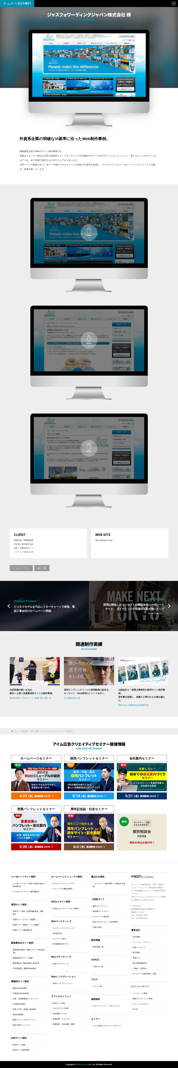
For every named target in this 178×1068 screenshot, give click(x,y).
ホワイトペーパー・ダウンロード (106, 1006)
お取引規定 (97, 927)
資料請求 (95, 999)
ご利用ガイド (97, 899)
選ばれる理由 (97, 877)
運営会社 (135, 930)
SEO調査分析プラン (61, 944)
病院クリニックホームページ (24, 1020)
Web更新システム (60, 1014)
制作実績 (95, 940)
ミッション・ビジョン (142, 942)
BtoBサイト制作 (19, 1045)
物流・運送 (42, 568)
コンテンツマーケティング (63, 928)
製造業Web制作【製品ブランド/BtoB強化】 (28, 951)
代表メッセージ (139, 947)
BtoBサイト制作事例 (21, 1050)
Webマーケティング (61, 921)
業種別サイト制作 (20, 981)
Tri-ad (135, 1009)
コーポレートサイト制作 (23, 877)
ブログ (94, 979)
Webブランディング (61, 957)
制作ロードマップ (100, 906)
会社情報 (136, 937)
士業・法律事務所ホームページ (25, 999)
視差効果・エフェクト (62, 1019)
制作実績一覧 (98, 947)
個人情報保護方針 (140, 963)
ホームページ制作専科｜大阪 (144, 974)
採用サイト (137, 958)
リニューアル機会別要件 (63, 889)
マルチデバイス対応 (61, 1008)
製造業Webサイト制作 (22, 943)
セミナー (95, 1019)
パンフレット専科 (140, 993)
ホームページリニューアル (63, 883)
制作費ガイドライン (101, 911)
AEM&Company (82, 1064)
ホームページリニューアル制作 (66, 877)
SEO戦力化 (57, 933)
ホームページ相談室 (101, 917)
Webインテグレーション (63, 976)
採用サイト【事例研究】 (23, 930)
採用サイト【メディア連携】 (24, 919)
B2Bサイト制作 (19, 1038)
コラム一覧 (97, 986)
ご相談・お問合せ (140, 968)
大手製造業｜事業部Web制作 (24, 968)
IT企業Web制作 (19, 1004)
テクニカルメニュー (61, 996)
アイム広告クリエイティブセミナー (107, 1026)
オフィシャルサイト (141, 1004)
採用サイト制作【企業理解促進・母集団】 (28, 912)
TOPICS (95, 960)
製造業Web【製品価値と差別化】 (26, 963)
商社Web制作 (18, 1015)
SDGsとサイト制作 (61, 901)
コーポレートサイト (21, 568)
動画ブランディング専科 (143, 999)
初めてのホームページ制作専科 (105, 922)
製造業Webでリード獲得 (23, 958)
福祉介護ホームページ (22, 1025)
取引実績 (136, 952)
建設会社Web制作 (20, 988)
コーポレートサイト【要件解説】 (26, 892)
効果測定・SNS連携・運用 (64, 1024)
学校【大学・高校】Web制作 (24, 1009)
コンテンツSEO (59, 939)
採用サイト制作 (19, 904)
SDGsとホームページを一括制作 (66, 908)
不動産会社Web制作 (21, 993)
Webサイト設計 (59, 1003)
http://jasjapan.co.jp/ (104, 540)
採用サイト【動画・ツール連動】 (26, 925)
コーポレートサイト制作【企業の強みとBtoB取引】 (29, 885)
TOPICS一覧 (98, 967)
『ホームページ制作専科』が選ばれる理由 (109, 885)
